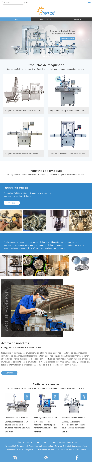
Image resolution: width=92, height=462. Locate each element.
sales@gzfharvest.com (68, 442)
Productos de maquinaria (46, 65)
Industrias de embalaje (46, 171)
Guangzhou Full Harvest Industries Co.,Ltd (21, 347)
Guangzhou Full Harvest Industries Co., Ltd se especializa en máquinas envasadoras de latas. (46, 69)
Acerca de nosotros (15, 343)
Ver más (11, 203)
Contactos (77, 19)
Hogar (15, 19)
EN (27, 2)
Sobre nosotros (46, 19)
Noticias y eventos (46, 384)
